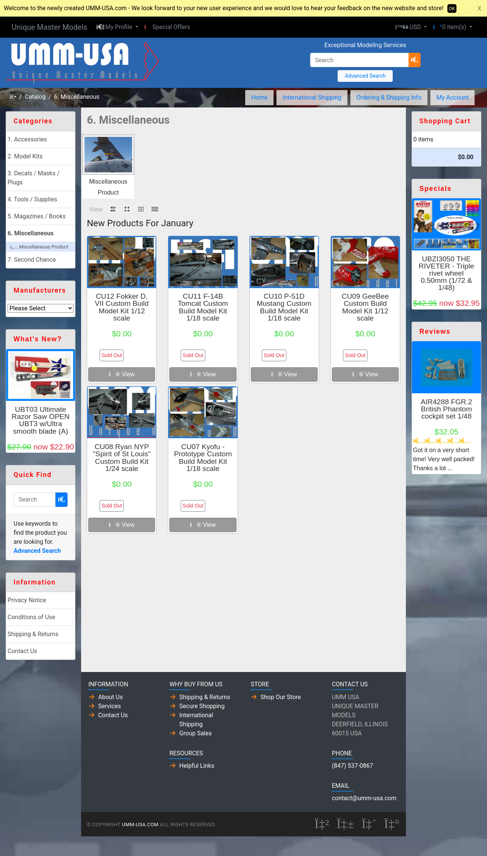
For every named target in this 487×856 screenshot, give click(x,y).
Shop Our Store (280, 697)
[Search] (359, 60)
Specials (435, 188)
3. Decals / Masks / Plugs (34, 178)
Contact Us (22, 651)
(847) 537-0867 (352, 765)
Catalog (35, 96)
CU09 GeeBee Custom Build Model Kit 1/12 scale (365, 307)
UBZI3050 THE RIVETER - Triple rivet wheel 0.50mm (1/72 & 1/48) (446, 273)
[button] (117, 27)
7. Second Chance (32, 259)
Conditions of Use (31, 617)
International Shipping (312, 97)
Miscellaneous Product (39, 247)
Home (259, 97)
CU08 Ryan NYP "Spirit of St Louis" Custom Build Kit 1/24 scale (122, 457)
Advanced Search (365, 76)
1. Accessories (27, 139)
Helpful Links (196, 765)
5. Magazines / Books (37, 216)
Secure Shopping (201, 706)
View (122, 374)
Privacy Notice (27, 600)
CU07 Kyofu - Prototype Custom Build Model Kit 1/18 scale (203, 457)
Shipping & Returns (33, 634)
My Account (452, 97)
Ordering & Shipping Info (389, 97)
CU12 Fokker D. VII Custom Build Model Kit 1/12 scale (122, 307)
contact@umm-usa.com (364, 798)
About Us (110, 697)
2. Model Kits (25, 156)
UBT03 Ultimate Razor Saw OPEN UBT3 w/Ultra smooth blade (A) (41, 420)
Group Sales (195, 733)
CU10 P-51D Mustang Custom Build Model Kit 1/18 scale (284, 307)
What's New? (38, 339)
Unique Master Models (49, 27)
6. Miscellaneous (76, 96)
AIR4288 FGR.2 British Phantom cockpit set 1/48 (446, 409)
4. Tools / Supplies (32, 199)
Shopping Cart (445, 121)
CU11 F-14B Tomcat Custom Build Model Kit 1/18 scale (203, 307)
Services (109, 706)
